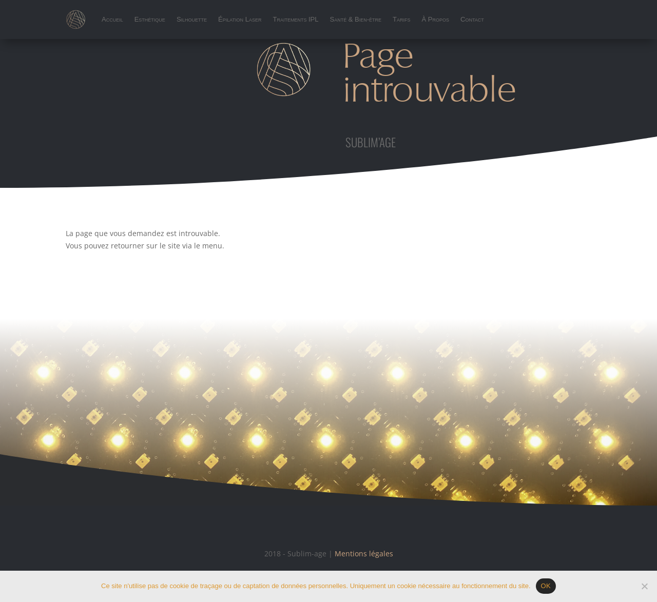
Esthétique (149, 19)
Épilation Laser (239, 19)
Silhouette (192, 19)
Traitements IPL (295, 19)
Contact (472, 19)
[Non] (644, 586)
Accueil (112, 19)
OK (546, 586)
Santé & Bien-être (356, 19)
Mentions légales (364, 553)
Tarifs (401, 19)
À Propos (435, 19)
